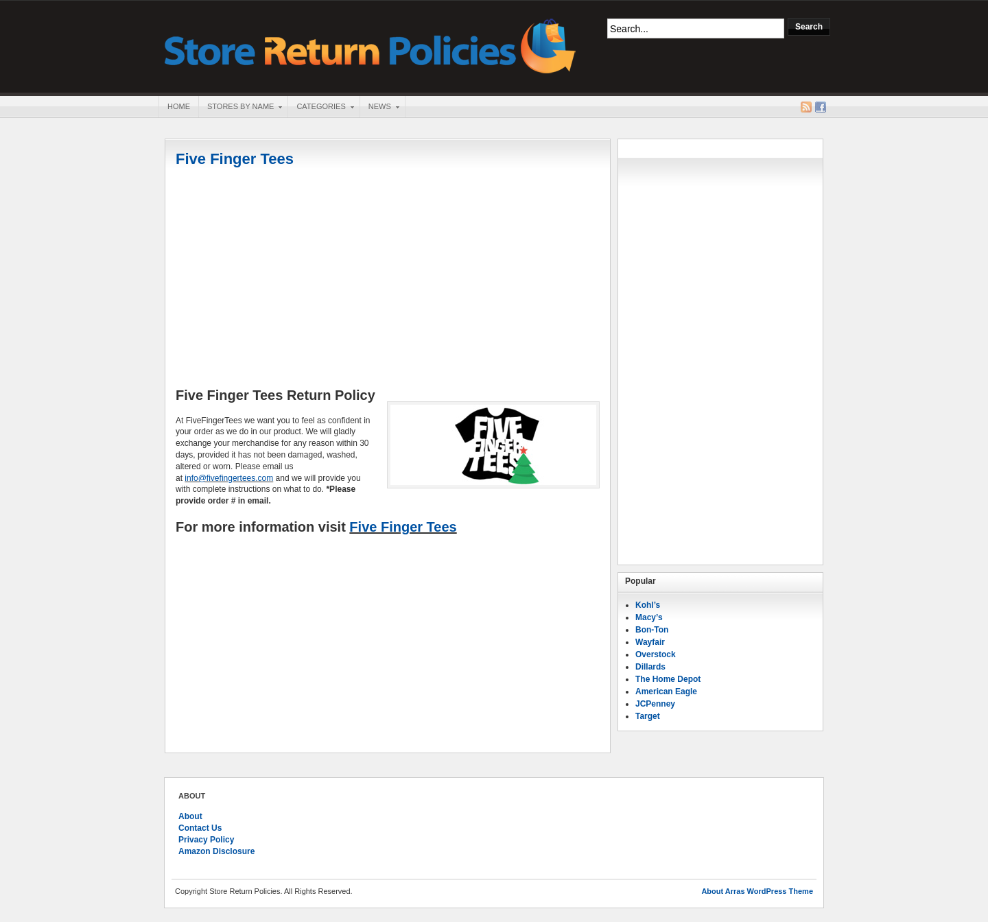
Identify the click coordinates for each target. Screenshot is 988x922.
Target (647, 716)
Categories (320, 107)
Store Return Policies (370, 45)
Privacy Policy (206, 839)
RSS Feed (806, 107)
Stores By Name (240, 107)
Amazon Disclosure (216, 851)
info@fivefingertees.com (229, 478)
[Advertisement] (388, 279)
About (190, 816)
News (379, 107)
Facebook (820, 107)
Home (178, 106)
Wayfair (650, 642)
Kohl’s (647, 605)
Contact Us (200, 828)
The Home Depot (668, 679)
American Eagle (666, 691)
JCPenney (655, 704)
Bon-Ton (651, 630)
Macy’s (649, 617)
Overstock (655, 654)
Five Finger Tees (235, 158)
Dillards (650, 667)
